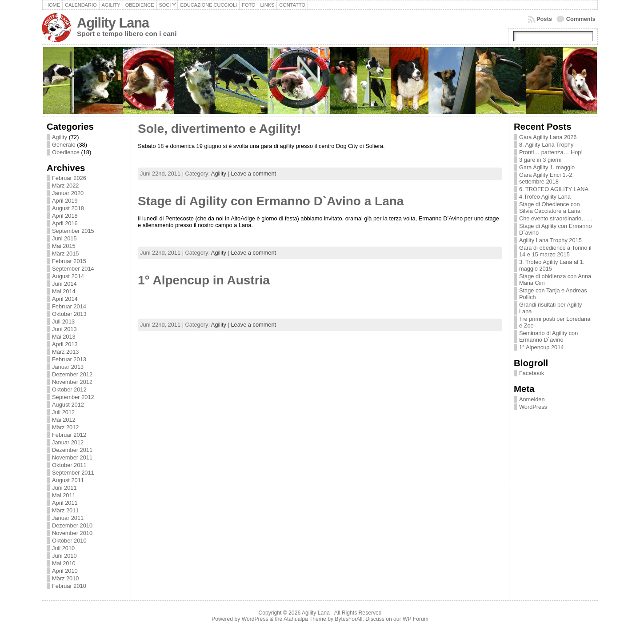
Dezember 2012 (72, 374)
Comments (581, 19)
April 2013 (65, 344)
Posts (544, 19)
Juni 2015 (64, 238)
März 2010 (65, 578)
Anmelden (532, 399)
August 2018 (68, 208)
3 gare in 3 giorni (540, 159)
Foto (248, 5)
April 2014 (65, 299)
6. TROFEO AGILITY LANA (553, 189)
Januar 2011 (68, 518)
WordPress (533, 406)
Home (52, 5)
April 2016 (65, 223)
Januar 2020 (68, 193)
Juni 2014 (64, 283)
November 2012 (72, 382)
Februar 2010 (69, 586)
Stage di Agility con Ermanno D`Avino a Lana (271, 201)
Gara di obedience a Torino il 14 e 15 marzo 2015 (555, 251)
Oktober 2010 (69, 540)
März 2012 (65, 427)
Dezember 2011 (72, 450)
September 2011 (73, 472)
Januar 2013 (68, 366)
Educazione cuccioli (208, 5)
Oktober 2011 (69, 465)
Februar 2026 (69, 178)
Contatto (292, 5)
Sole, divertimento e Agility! (219, 129)
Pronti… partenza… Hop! (551, 152)
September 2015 (73, 231)
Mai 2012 (64, 419)
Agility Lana (113, 23)
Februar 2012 (69, 434)
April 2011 (65, 502)
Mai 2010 (64, 563)
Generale (64, 144)
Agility (111, 5)
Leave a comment (253, 173)
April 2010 (65, 570)
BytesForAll (348, 619)
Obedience (139, 5)
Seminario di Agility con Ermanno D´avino (548, 336)
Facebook (531, 373)
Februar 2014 (69, 306)
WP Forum (415, 619)
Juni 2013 (64, 329)
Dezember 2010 (72, 525)
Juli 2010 (63, 548)
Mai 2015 (64, 246)
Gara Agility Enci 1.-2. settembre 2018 (546, 178)
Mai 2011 (64, 495)
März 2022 (65, 185)
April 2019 (65, 200)
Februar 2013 (69, 359)
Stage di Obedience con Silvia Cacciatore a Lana (549, 207)
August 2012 (68, 404)
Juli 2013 (63, 321)
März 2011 (65, 510)
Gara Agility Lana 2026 (547, 137)
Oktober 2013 (69, 314)
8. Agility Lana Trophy (546, 144)
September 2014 (73, 268)
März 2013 (65, 351)
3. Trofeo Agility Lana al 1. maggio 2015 (551, 265)
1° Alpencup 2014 (541, 347)
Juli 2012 (63, 412)
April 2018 (65, 215)
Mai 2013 (64, 336)
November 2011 (72, 457)
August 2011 (68, 480)
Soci (165, 5)
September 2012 (73, 397)
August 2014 (68, 276)
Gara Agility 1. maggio (547, 167)
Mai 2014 (64, 291)
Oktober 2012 (69, 389)
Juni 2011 (64, 487)
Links (267, 5)
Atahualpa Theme (305, 619)
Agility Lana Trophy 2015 (550, 240)
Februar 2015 (69, 261)
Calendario (81, 5)
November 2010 (72, 533)
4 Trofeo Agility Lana (545, 196)
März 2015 (65, 253)
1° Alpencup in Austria (204, 280)
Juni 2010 (64, 555)
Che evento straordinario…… (556, 218)
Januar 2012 (68, 442)
